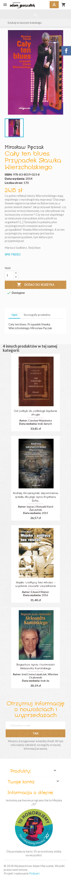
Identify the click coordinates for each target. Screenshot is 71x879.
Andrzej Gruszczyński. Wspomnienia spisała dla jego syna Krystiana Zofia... (35, 497)
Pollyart (34, 873)
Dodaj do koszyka (35, 284)
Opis (14, 314)
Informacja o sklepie (30, 793)
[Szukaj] (35, 22)
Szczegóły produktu (37, 314)
